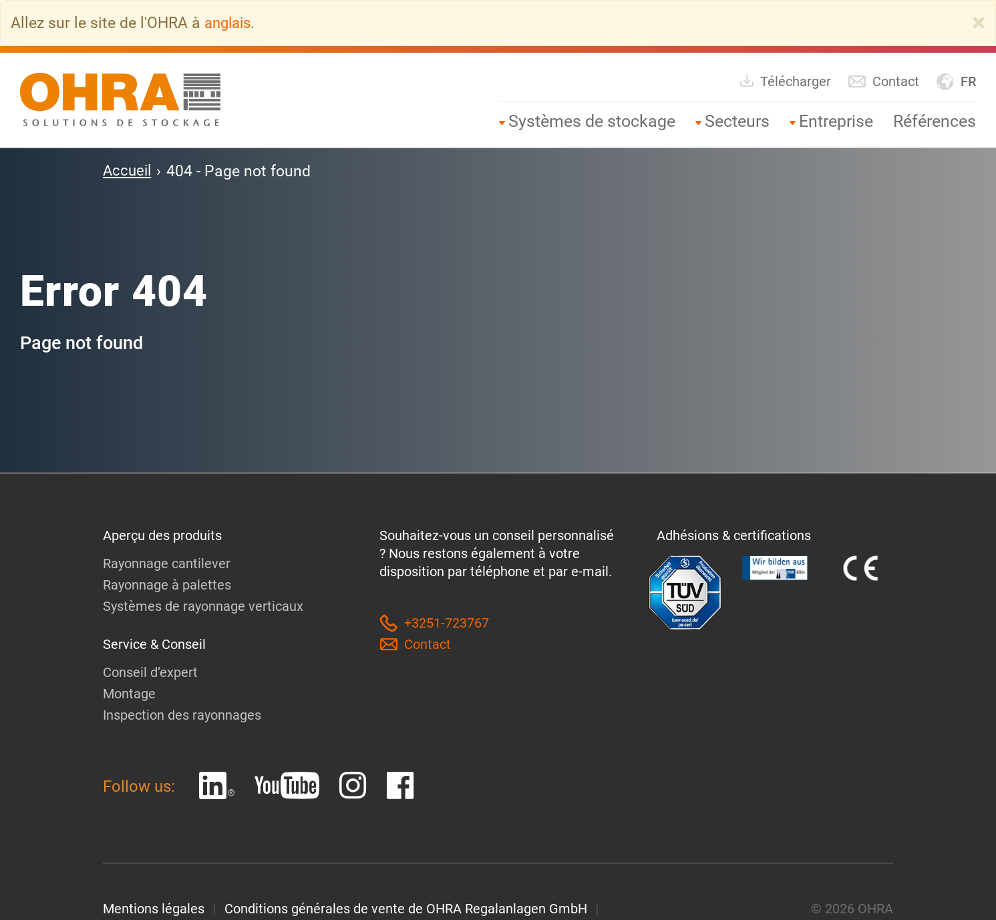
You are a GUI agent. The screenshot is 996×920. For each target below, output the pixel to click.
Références (934, 120)
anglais (229, 22)
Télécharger (785, 80)
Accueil (128, 170)
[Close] (978, 22)
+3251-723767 (434, 623)
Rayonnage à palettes (167, 584)
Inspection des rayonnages (182, 714)
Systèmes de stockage (591, 120)
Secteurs (737, 120)
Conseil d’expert (150, 672)
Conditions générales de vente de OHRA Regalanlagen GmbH (405, 908)
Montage (129, 693)
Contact (883, 81)
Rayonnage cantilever (166, 563)
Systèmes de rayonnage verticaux (203, 606)
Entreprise (836, 120)
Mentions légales (153, 908)
